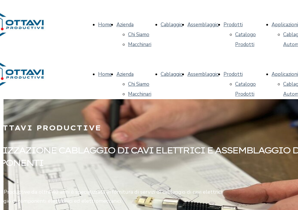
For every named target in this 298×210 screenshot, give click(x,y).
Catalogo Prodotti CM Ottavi (246, 44)
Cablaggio (172, 24)
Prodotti (233, 24)
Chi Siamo (138, 34)
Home (105, 24)
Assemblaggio (203, 24)
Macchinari (139, 44)
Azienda (125, 24)
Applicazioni (285, 24)
